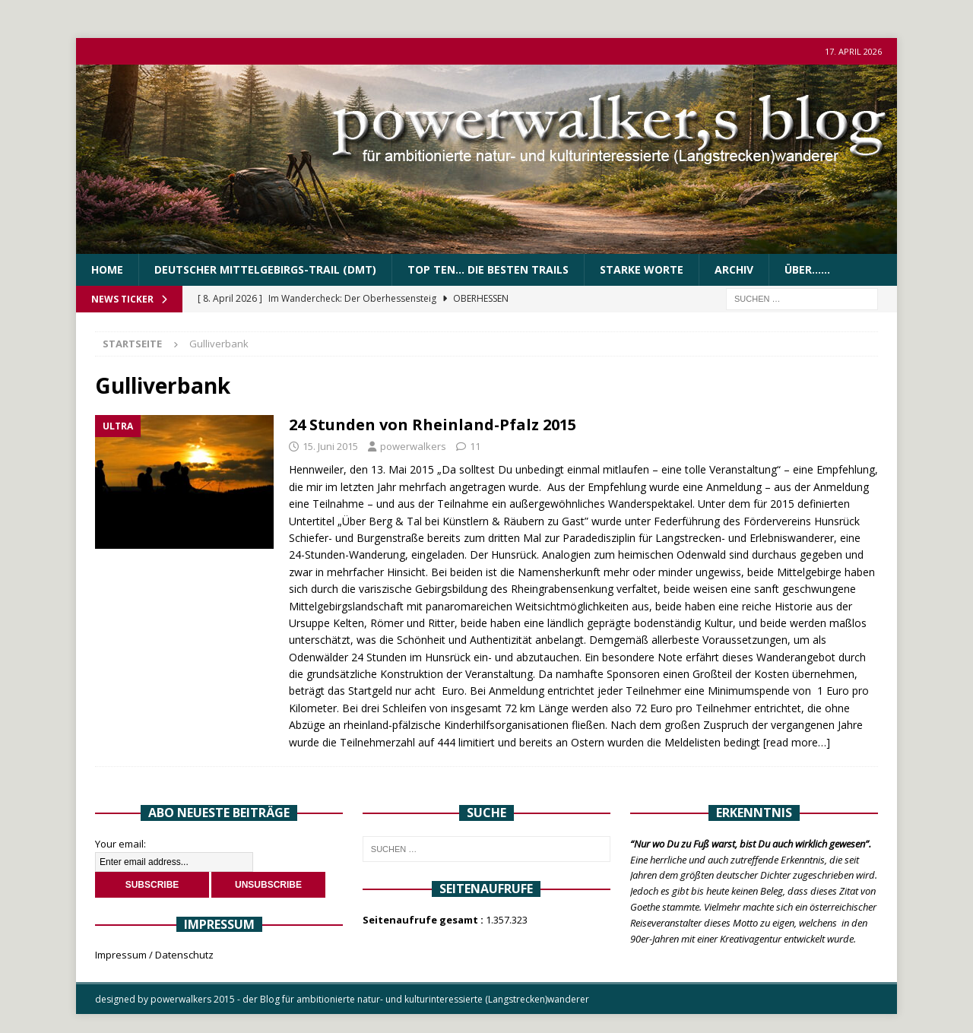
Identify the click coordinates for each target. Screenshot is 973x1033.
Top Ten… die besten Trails (488, 269)
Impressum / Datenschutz (154, 955)
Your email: (120, 844)
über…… (807, 269)
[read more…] (796, 742)
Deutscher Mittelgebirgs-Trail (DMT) (265, 269)
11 (475, 446)
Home (107, 269)
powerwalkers (413, 446)
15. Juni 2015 (330, 446)
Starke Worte (641, 269)
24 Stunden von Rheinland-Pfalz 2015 (432, 424)
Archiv (734, 269)
